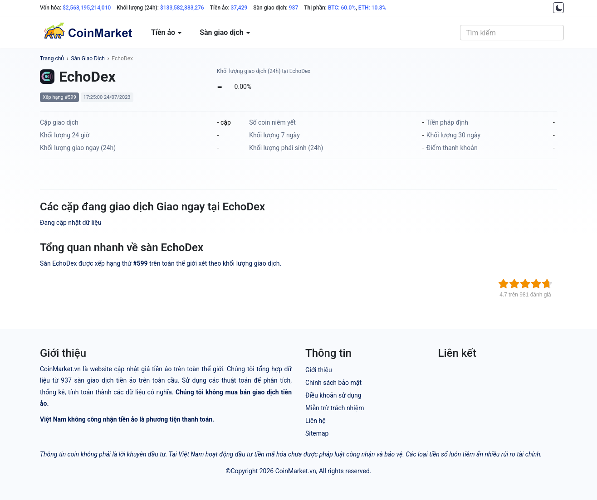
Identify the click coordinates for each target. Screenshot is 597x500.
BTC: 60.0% (342, 8)
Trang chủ (52, 58)
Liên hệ (315, 420)
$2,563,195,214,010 (87, 8)
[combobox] (512, 32)
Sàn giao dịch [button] (225, 32)
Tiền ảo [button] (166, 32)
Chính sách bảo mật (333, 382)
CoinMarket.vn (295, 471)
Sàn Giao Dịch (87, 58)
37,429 (239, 8)
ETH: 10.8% (372, 8)
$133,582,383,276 (182, 8)
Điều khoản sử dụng (333, 395)
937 (293, 8)
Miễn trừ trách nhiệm (334, 408)
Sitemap (316, 433)
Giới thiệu (318, 370)
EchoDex (122, 58)
